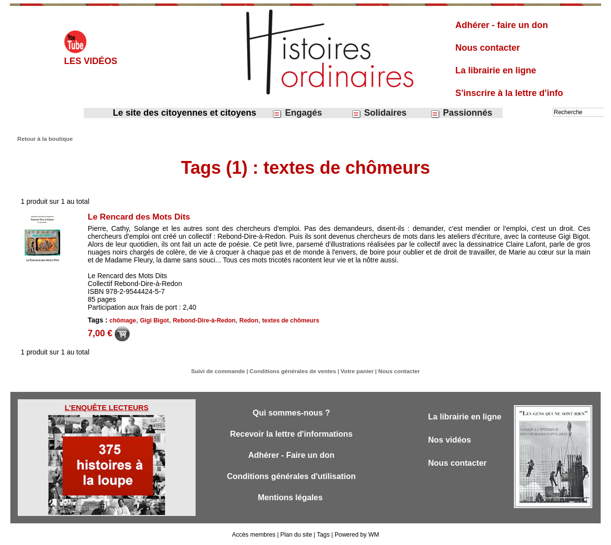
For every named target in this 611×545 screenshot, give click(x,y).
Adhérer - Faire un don (291, 455)
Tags (322, 534)
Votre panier (354, 371)
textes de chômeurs (286, 320)
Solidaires (379, 113)
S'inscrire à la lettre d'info (509, 93)
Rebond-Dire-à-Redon (202, 320)
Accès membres (255, 534)
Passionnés (461, 113)
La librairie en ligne (495, 70)
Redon (245, 320)
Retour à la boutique (43, 138)
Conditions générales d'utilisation (291, 477)
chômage (122, 320)
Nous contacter (487, 48)
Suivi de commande (222, 371)
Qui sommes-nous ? (291, 412)
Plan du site (296, 534)
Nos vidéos (450, 440)
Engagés (297, 113)
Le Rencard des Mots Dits (142, 217)
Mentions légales (291, 499)
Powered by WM (355, 534)
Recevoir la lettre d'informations (291, 434)
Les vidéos (90, 61)
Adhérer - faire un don (501, 25)
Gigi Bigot (153, 320)
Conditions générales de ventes (294, 371)
